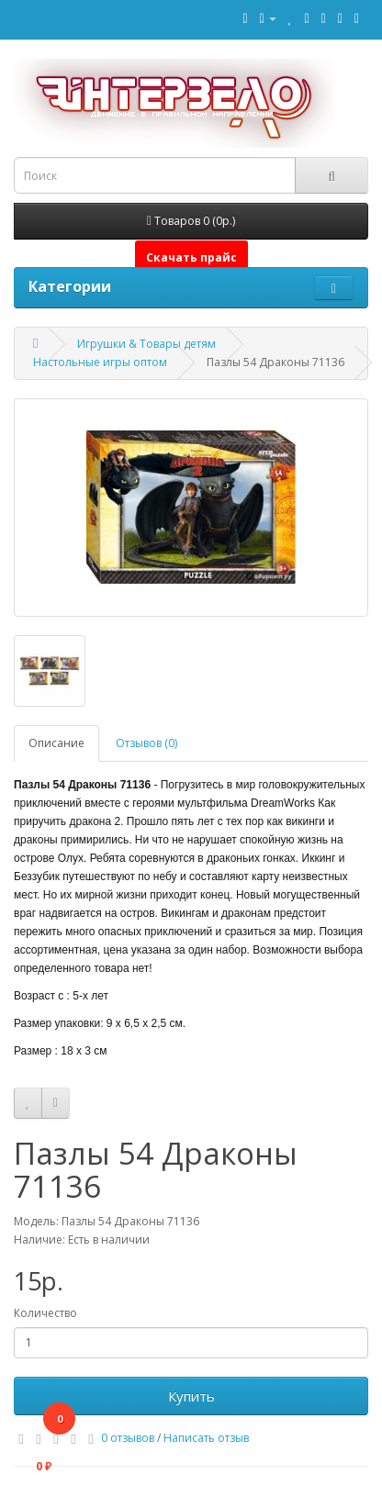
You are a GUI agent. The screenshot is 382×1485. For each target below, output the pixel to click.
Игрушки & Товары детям (146, 344)
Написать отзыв (206, 1438)
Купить (191, 1396)
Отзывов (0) (146, 743)
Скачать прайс (191, 257)
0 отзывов (127, 1438)
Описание (56, 743)
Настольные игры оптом (100, 362)
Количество (45, 1313)
